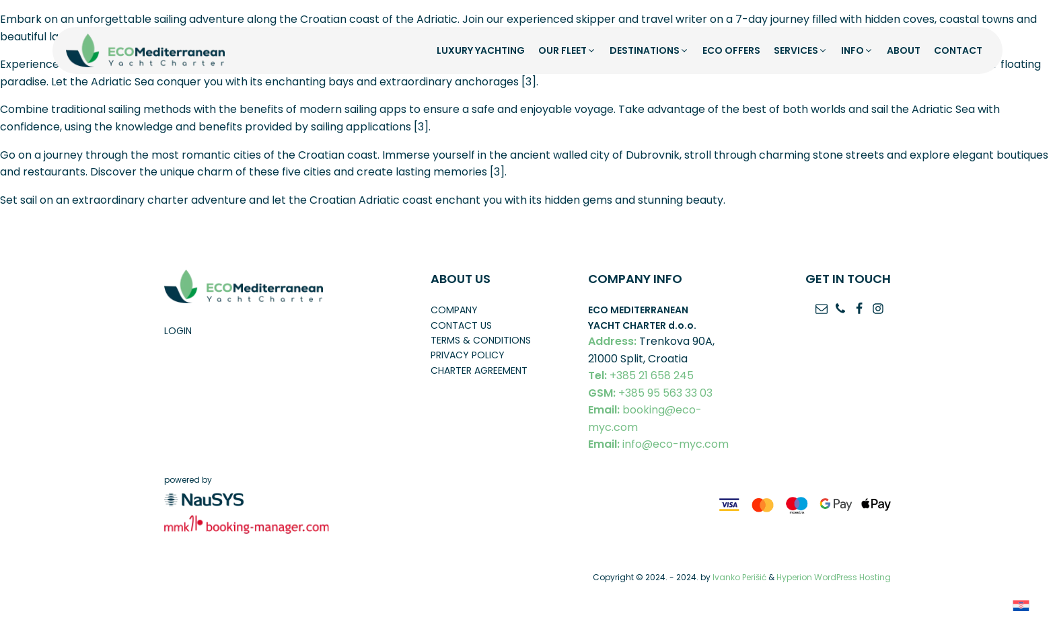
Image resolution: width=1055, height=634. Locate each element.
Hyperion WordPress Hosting (833, 577)
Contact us (461, 325)
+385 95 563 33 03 (650, 393)
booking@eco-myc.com (645, 418)
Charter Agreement (479, 370)
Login (178, 331)
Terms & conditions (481, 340)
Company (454, 310)
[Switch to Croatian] (1021, 605)
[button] (567, 50)
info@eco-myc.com (658, 444)
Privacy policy (468, 355)
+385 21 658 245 (641, 376)
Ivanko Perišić (739, 577)
